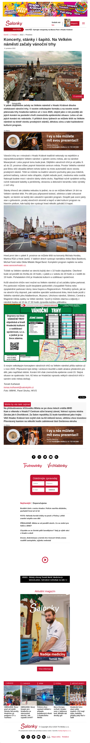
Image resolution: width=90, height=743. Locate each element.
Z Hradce (14, 35)
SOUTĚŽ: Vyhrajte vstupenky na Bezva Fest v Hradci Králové (48, 30)
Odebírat (52, 490)
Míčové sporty (78, 683)
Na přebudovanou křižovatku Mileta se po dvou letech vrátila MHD (38, 408)
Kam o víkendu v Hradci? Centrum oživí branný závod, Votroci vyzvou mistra (43, 411)
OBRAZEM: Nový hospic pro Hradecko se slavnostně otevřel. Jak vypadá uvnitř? (28, 712)
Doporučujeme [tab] (40, 503)
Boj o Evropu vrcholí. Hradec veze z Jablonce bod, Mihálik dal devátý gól (60, 711)
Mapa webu (56, 737)
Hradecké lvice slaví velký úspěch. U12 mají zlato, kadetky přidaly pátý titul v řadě (77, 712)
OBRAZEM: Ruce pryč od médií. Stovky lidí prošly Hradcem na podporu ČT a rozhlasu (11, 712)
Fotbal (58, 683)
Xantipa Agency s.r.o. (64, 730)
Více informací (45, 669)
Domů (6, 35)
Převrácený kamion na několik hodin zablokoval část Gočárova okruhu (40, 421)
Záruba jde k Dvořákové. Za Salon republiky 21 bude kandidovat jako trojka (42, 414)
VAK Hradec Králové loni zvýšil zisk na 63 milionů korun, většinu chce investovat (45, 418)
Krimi (41, 683)
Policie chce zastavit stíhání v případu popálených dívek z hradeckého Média (44, 712)
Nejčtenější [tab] (25, 503)
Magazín (74, 23)
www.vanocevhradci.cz (15, 265)
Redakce (65, 737)
